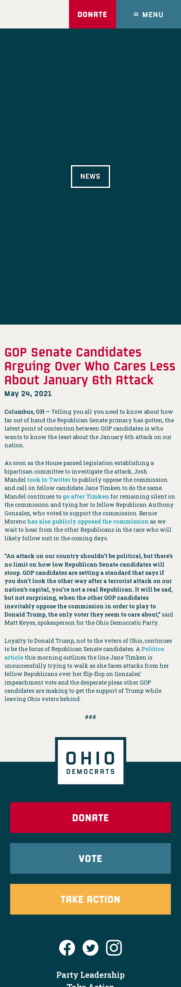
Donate (92, 14)
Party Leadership (90, 974)
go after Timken (86, 496)
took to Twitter (49, 479)
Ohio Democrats (31, 14)
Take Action (90, 899)
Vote (90, 858)
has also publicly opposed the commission (88, 521)
